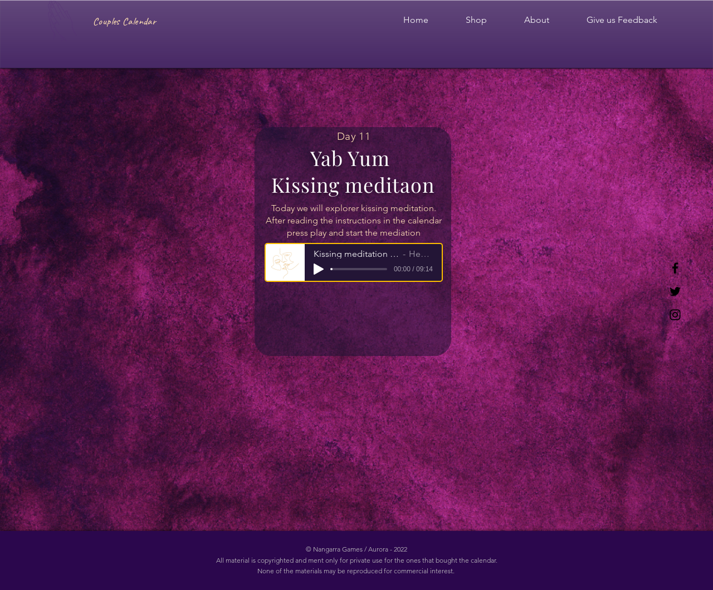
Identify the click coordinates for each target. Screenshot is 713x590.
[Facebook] (675, 268)
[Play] (319, 269)
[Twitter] (675, 291)
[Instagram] (675, 315)
